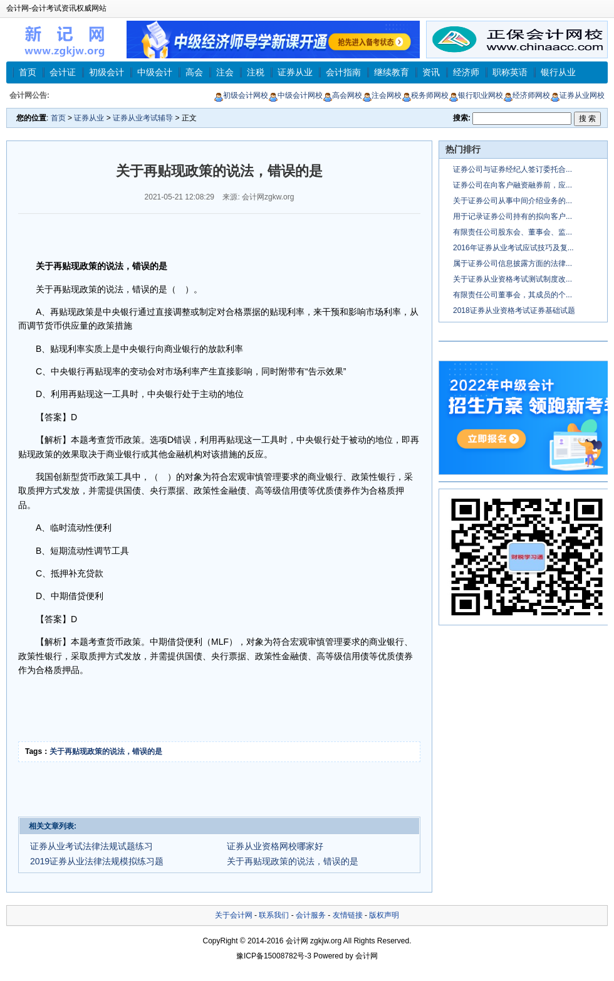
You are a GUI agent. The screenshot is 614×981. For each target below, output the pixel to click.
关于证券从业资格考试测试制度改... (512, 279)
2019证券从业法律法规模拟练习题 (97, 861)
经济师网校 (526, 95)
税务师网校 (425, 95)
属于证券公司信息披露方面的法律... (512, 263)
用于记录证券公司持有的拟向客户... (512, 216)
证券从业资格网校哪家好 (275, 846)
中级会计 (154, 72)
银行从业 (558, 72)
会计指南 (343, 72)
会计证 (62, 72)
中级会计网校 (295, 95)
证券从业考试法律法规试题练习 (91, 846)
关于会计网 (233, 915)
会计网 (297, 940)
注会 (225, 72)
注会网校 (382, 95)
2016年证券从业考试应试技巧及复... (513, 247)
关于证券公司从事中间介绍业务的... (512, 200)
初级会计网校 (241, 95)
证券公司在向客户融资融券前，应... (512, 185)
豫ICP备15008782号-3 (273, 956)
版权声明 (384, 915)
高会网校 (342, 95)
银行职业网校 (476, 95)
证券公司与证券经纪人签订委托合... (512, 169)
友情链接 (348, 915)
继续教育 (391, 72)
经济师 (466, 72)
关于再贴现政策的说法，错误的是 (105, 751)
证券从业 (295, 72)
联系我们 (274, 915)
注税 (255, 72)
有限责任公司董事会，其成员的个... (512, 294)
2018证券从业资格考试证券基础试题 (514, 310)
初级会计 (106, 72)
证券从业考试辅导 (143, 118)
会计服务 (311, 915)
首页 (27, 72)
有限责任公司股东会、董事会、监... (512, 232)
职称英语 (510, 72)
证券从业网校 (577, 95)
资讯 (431, 72)
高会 (194, 72)
